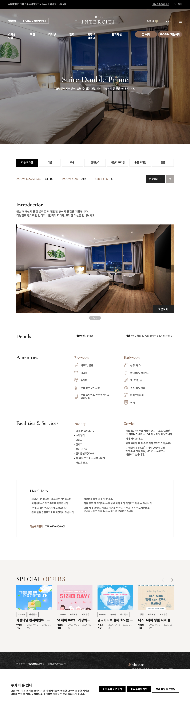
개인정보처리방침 (36, 663)
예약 (146, 34)
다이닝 (52, 34)
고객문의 (12, 21)
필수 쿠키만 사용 (138, 689)
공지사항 (159, 668)
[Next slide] (170, 269)
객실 (32, 34)
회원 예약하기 (34, 20)
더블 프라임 (27, 162)
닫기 (178, 4)
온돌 (163, 162)
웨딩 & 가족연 (91, 36)
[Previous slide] (20, 269)
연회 (71, 34)
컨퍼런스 (95, 162)
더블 (49, 162)
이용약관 (20, 663)
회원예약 (170, 34)
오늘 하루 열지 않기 (160, 4)
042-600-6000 (57, 526)
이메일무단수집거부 (57, 663)
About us (136, 668)
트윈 (72, 162)
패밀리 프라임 (118, 162)
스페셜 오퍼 (12, 36)
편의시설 (117, 34)
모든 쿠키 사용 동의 (112, 689)
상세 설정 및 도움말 (165, 689)
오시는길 (169, 668)
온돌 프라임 (140, 162)
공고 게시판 (148, 668)
